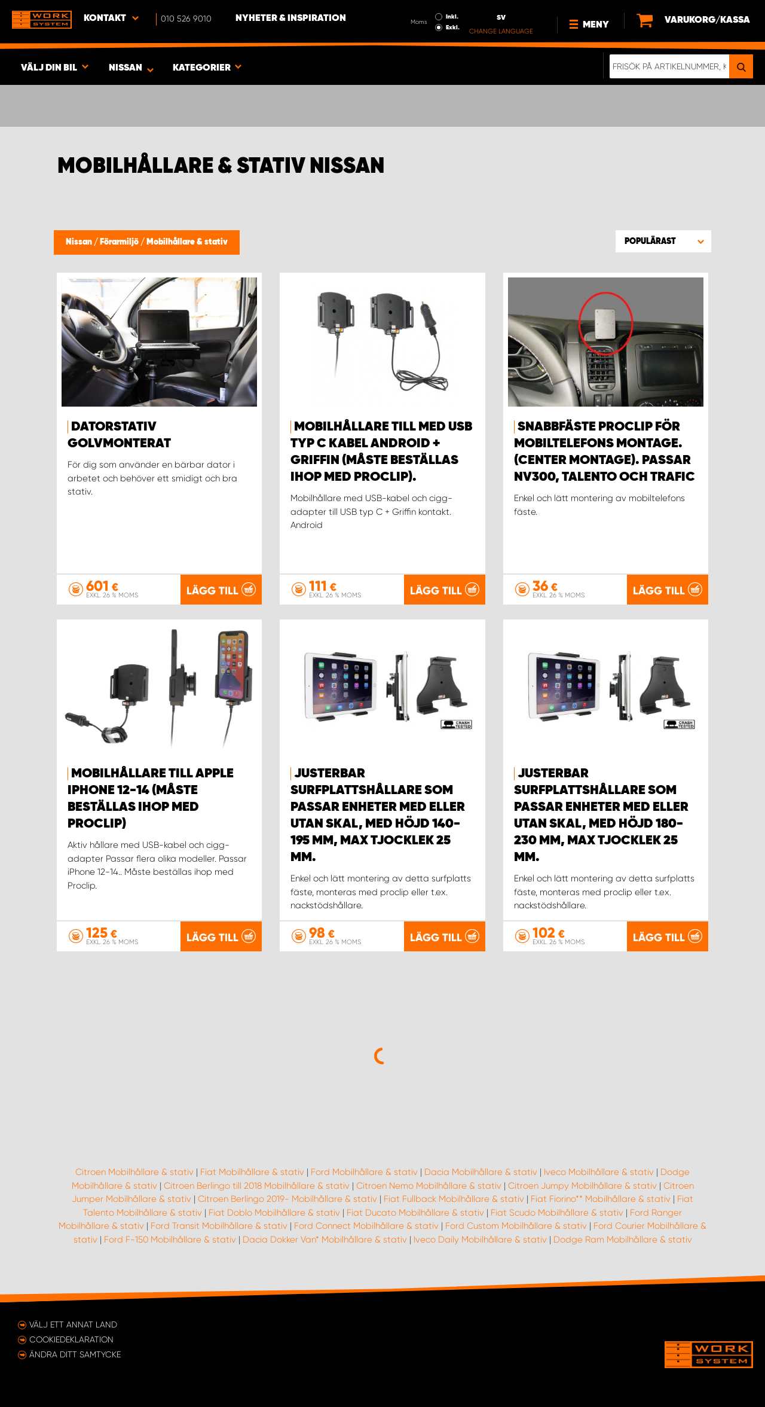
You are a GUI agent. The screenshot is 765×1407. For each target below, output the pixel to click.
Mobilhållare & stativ (187, 242)
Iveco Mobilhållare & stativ (599, 1172)
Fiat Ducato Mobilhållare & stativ (415, 1212)
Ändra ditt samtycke (75, 1354)
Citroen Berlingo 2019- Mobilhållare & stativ (287, 1199)
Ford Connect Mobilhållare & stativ (366, 1225)
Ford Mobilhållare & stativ (364, 1172)
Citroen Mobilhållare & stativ (134, 1172)
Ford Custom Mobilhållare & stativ (516, 1225)
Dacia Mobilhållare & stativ (480, 1172)
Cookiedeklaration (71, 1339)
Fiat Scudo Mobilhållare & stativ (557, 1212)
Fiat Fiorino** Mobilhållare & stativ (601, 1199)
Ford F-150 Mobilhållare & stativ (170, 1239)
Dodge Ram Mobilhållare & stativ (622, 1239)
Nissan (80, 242)
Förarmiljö (120, 242)
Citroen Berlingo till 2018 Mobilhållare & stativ (257, 1185)
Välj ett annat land (73, 1324)
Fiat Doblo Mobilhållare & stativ (274, 1212)
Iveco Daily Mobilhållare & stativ (480, 1239)
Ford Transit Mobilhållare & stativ (219, 1225)
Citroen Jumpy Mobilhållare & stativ (582, 1185)
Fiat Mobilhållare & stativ (252, 1172)
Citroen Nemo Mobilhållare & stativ (428, 1185)
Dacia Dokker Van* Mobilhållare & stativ (325, 1239)
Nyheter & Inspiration (290, 18)
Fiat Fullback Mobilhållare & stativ (454, 1199)
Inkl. (452, 17)
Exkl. (453, 27)
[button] (663, 241)
